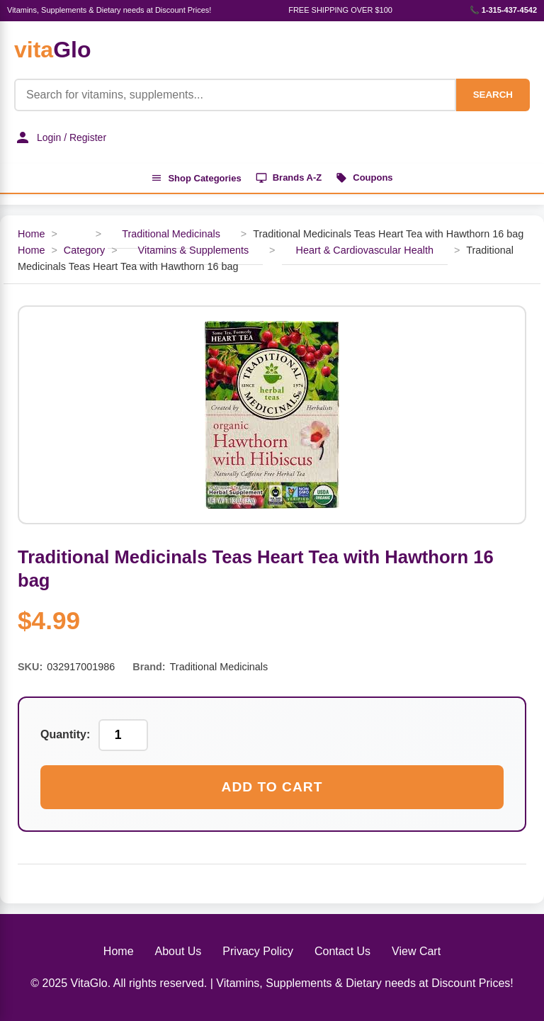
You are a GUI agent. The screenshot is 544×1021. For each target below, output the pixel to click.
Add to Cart (272, 786)
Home (31, 233)
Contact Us (342, 951)
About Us (178, 951)
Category (84, 250)
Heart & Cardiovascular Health (365, 250)
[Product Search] (235, 95)
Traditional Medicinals (171, 233)
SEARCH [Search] (493, 94)
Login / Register (60, 137)
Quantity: (65, 734)
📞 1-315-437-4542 (503, 10)
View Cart (416, 951)
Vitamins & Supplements (193, 250)
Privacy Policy (257, 951)
